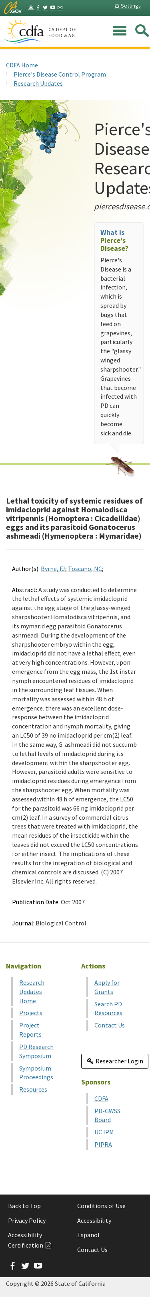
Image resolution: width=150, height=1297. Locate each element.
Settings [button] (127, 5)
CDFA (101, 1098)
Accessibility (94, 1220)
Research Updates (38, 83)
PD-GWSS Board (107, 1115)
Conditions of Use (101, 1206)
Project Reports (30, 1029)
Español (88, 1235)
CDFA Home (22, 65)
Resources (33, 1089)
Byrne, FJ (53, 569)
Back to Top (24, 1206)
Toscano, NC (85, 569)
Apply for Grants (107, 987)
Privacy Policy (27, 1220)
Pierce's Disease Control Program (60, 74)
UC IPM (104, 1132)
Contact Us (109, 1025)
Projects (30, 1013)
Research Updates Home (31, 991)
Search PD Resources (108, 1008)
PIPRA (103, 1144)
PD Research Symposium (36, 1051)
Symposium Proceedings (36, 1072)
